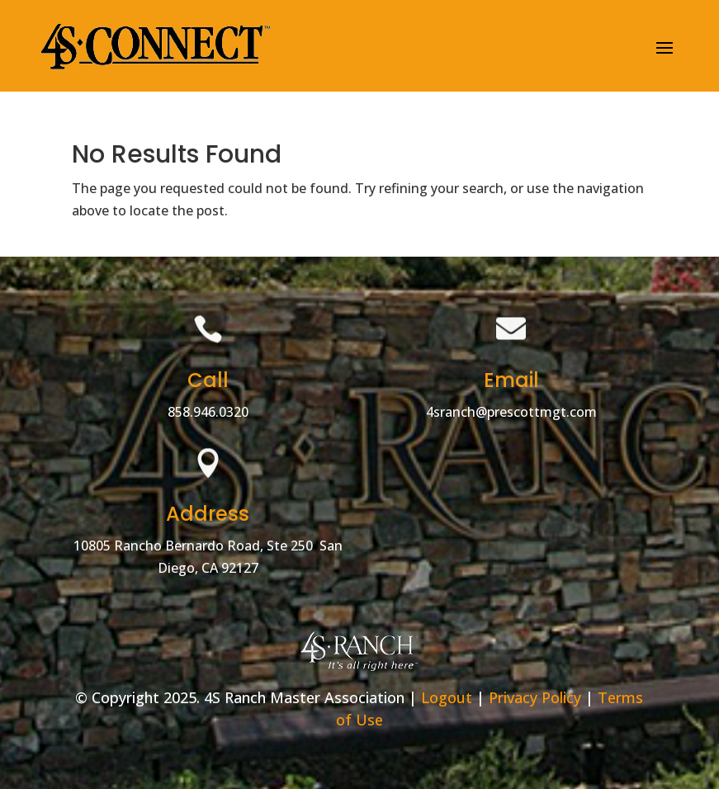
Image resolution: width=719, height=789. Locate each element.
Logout (446, 697)
